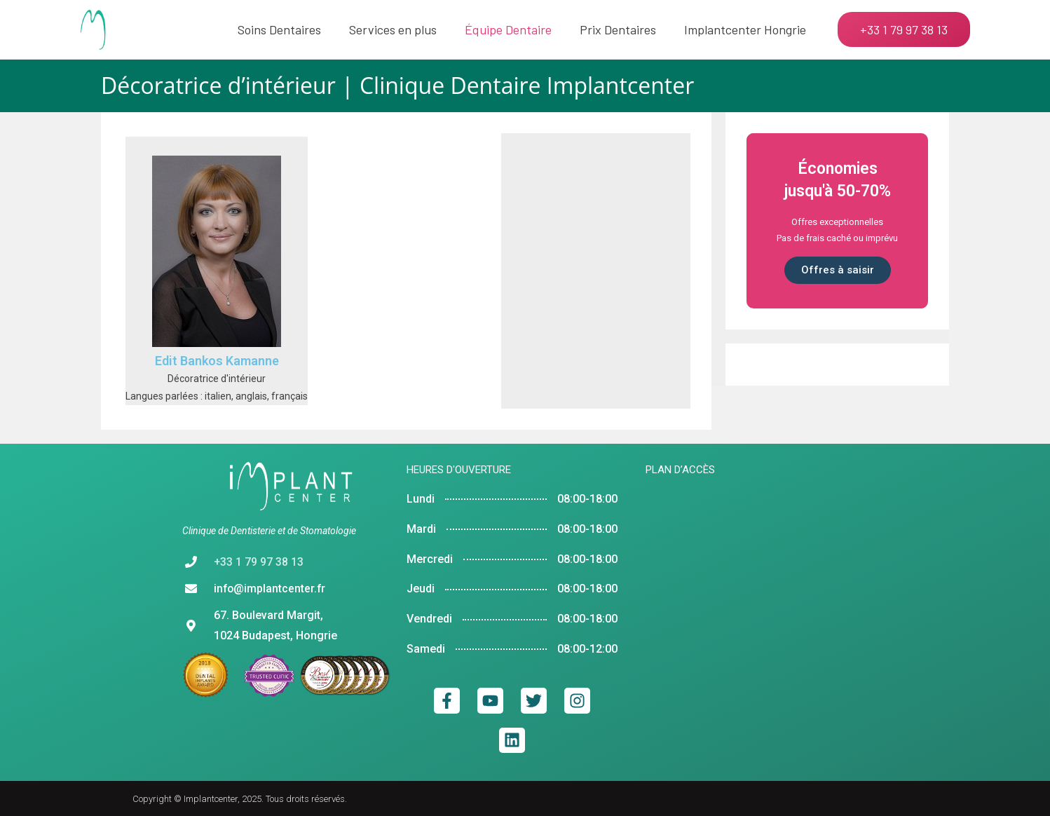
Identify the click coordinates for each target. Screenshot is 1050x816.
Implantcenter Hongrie (745, 29)
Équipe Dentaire (508, 29)
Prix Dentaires (618, 29)
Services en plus (393, 29)
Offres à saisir (837, 270)
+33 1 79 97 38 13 (259, 562)
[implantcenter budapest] (757, 607)
